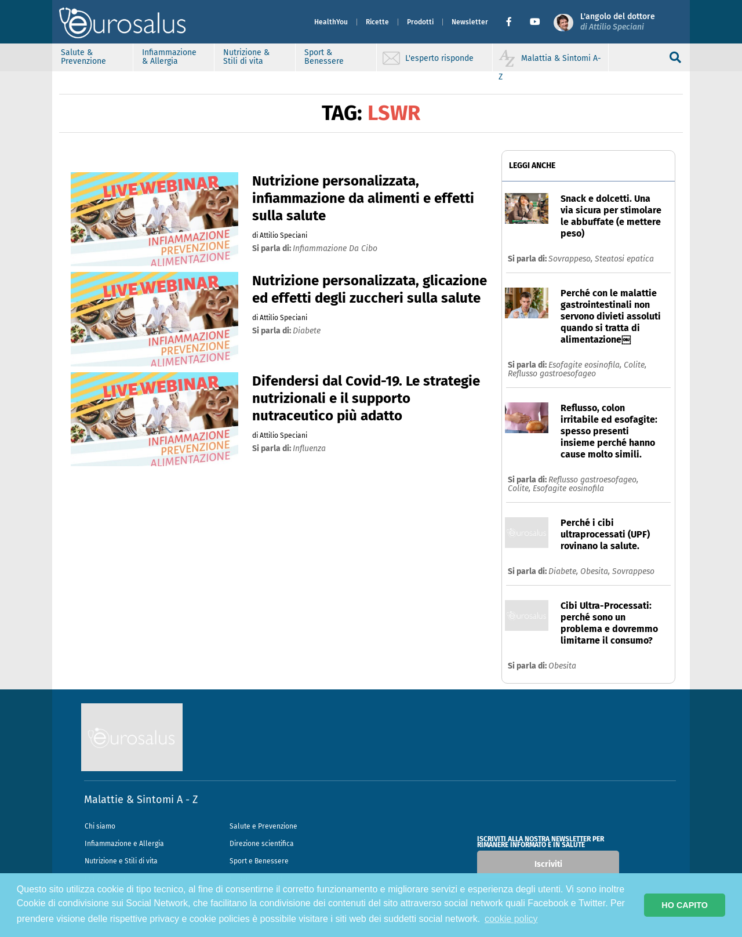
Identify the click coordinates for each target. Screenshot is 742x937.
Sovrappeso (633, 571)
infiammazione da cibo (335, 248)
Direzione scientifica (262, 844)
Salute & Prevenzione (83, 57)
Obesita (562, 666)
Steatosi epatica (624, 259)
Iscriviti (548, 864)
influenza (309, 448)
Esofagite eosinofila (568, 488)
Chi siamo (100, 826)
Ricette (377, 22)
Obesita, (596, 571)
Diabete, (564, 571)
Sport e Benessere (259, 861)
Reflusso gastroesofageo (552, 374)
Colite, (635, 365)
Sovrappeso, (571, 259)
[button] (513, 22)
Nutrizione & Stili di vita (246, 57)
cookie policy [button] (511, 919)
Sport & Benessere (324, 57)
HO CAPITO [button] (684, 905)
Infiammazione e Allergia (124, 844)
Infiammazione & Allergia (169, 57)
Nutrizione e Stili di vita (121, 861)
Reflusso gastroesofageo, (593, 480)
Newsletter (470, 22)
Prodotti (420, 22)
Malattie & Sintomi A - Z (141, 799)
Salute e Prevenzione (263, 826)
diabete (307, 331)
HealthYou (331, 22)
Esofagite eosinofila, (586, 365)
